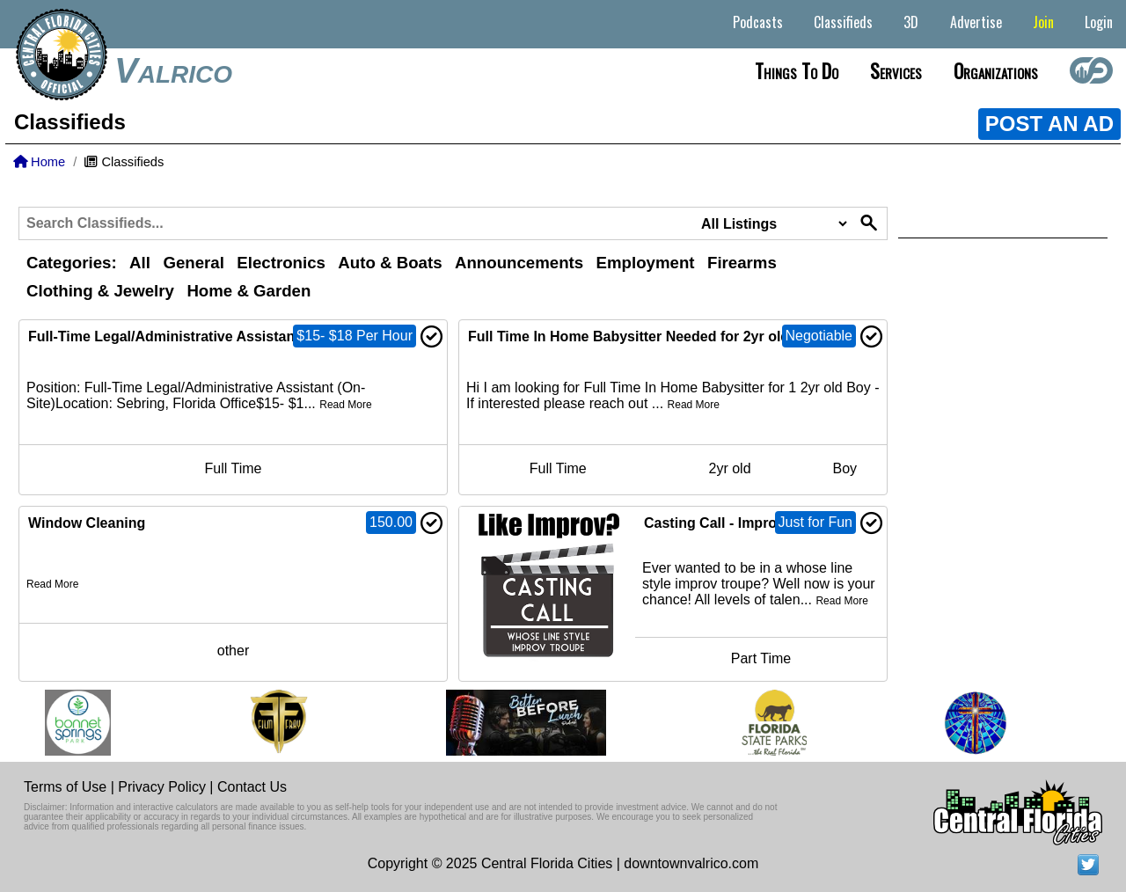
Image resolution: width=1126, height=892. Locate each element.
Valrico (173, 70)
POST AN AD (1049, 123)
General (193, 262)
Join (1043, 22)
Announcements (519, 262)
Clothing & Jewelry (100, 290)
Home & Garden (248, 290)
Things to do (796, 70)
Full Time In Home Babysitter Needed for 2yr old (628, 336)
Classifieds (843, 22)
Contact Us (252, 786)
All (139, 262)
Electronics (281, 262)
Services (896, 70)
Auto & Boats (390, 262)
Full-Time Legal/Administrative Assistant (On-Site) (195, 336)
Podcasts (758, 22)
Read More (345, 404)
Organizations (996, 70)
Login (1099, 22)
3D (910, 22)
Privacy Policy (162, 786)
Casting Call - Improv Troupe (740, 522)
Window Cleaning (86, 522)
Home (39, 162)
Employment (645, 262)
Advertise (976, 22)
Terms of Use (65, 786)
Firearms (742, 262)
